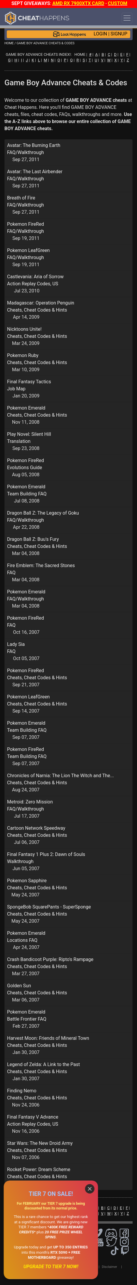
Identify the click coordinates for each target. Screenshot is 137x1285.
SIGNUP (118, 34)
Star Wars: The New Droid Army (40, 1143)
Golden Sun (19, 985)
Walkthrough (20, 861)
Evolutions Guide (24, 467)
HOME (9, 43)
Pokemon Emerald (26, 408)
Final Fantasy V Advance (32, 1117)
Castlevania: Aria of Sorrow (35, 276)
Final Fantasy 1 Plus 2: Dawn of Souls (46, 854)
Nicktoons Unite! (24, 329)
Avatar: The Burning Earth (33, 145)
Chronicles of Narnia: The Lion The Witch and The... (60, 775)
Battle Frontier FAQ (26, 1019)
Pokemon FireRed (25, 224)
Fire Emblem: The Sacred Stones (41, 565)
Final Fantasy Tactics (29, 381)
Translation (19, 441)
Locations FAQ (22, 940)
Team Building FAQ (27, 494)
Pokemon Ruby (23, 355)
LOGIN (100, 34)
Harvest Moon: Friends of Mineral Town (48, 1038)
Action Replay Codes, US (32, 284)
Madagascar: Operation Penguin (40, 303)
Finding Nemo (21, 1091)
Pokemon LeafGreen (28, 250)
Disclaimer (109, 1267)
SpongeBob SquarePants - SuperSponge (49, 907)
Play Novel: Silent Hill (29, 434)
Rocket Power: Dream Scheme (38, 1169)
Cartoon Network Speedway (36, 828)
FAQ (11, 572)
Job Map (16, 389)
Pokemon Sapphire (27, 880)
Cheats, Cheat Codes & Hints (37, 310)
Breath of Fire (21, 198)
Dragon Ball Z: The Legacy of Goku (43, 513)
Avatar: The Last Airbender (34, 171)
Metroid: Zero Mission (30, 802)
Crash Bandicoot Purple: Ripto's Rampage (50, 959)
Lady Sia (16, 644)
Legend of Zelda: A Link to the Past (43, 1064)
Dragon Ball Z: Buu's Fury (33, 539)
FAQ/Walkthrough (25, 152)
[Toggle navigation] (127, 18)
